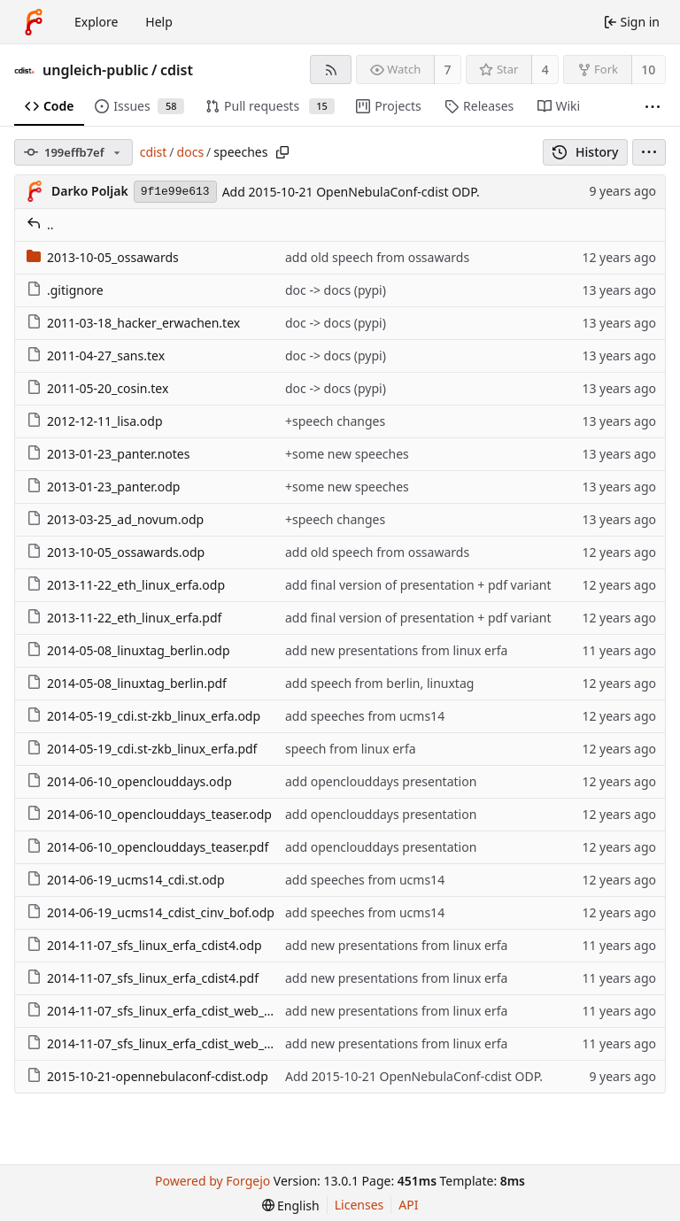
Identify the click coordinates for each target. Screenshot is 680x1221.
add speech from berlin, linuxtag (379, 683)
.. (40, 224)
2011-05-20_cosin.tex (97, 388)
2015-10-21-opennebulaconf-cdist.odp (147, 1076)
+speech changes (335, 421)
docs (191, 151)
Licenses (359, 1204)
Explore (96, 21)
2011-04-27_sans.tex (96, 355)
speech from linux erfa (350, 748)
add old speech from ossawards (377, 257)
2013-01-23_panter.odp (103, 486)
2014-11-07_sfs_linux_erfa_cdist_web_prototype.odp (187, 1010)
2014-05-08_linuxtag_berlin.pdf (127, 683)
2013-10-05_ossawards (103, 257)
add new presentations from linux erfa (396, 650)
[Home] (33, 22)
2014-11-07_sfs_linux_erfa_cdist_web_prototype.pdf (185, 1043)
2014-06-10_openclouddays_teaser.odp (149, 814)
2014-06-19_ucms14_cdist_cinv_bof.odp (150, 912)
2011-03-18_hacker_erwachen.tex (133, 322)
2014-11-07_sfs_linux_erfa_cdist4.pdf (143, 978)
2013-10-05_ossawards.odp (116, 552)
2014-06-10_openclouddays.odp (129, 781)
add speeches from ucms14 (364, 715)
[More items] (652, 107)
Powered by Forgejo (212, 1180)
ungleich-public (95, 70)
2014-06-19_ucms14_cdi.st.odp (126, 879)
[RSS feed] (331, 69)
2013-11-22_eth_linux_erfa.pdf (124, 617)
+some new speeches (347, 453)
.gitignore (65, 290)
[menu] (649, 152)
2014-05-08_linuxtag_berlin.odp (128, 650)
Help (159, 21)
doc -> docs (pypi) (335, 290)
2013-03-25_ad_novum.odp (115, 519)
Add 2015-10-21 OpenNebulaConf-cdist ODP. (351, 191)
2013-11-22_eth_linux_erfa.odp (126, 584)
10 (648, 69)
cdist (176, 70)
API (408, 1204)
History (585, 151)
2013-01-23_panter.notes (108, 453)
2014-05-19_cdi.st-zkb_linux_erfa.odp (143, 715)
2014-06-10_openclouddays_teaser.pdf (147, 846)
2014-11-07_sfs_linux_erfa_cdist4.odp (144, 945)
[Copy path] (282, 152)
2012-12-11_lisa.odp (95, 421)
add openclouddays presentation (380, 781)
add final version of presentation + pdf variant (418, 584)
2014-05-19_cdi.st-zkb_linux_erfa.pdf (142, 748)
